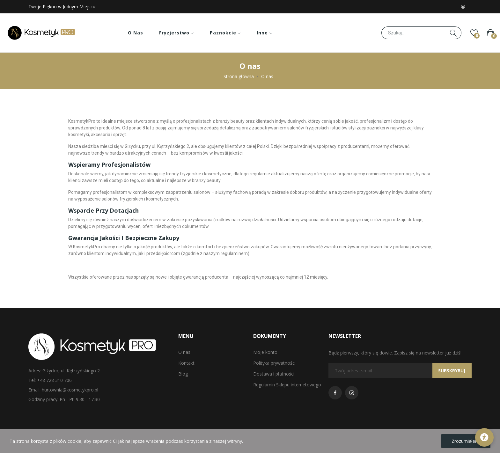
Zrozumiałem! (466, 441)
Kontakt (186, 363)
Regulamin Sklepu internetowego (287, 385)
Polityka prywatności (274, 363)
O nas (184, 352)
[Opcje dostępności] (484, 437)
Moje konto (265, 352)
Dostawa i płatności (273, 374)
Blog (183, 374)
